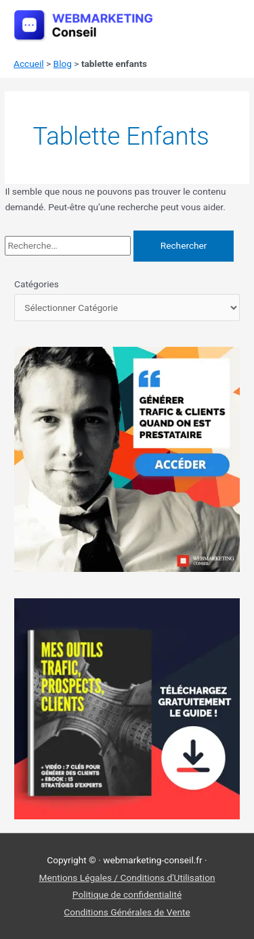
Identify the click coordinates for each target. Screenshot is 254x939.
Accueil (29, 63)
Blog (63, 63)
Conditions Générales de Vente (127, 912)
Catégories (36, 284)
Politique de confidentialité (127, 894)
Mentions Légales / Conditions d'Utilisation (127, 877)
